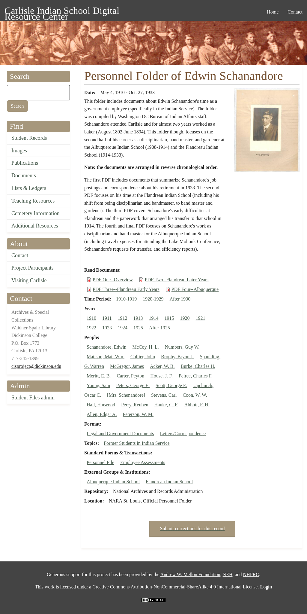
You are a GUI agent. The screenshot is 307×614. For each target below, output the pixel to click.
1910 (91, 318)
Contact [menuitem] (295, 11)
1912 (122, 318)
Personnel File (100, 462)
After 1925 (159, 327)
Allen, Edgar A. (102, 414)
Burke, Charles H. (198, 366)
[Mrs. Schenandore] (126, 395)
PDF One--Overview (113, 279)
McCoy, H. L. (145, 347)
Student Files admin (33, 398)
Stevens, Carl (164, 395)
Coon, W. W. (195, 395)
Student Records (29, 138)
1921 (200, 318)
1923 (107, 327)
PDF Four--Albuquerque (195, 289)
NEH (228, 574)
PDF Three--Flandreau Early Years (126, 289)
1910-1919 (126, 298)
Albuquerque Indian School (113, 481)
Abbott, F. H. (197, 404)
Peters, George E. (133, 385)
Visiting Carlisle (28, 280)
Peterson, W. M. (138, 414)
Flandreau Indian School (169, 481)
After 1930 (180, 298)
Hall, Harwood (101, 404)
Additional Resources (34, 226)
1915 (169, 318)
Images (19, 151)
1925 (138, 327)
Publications (24, 163)
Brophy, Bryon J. (177, 356)
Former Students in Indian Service (137, 443)
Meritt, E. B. (99, 375)
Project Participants (32, 268)
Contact (19, 255)
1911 (107, 318)
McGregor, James (127, 366)
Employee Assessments (142, 462)
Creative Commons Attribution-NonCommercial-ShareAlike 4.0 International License (175, 586)
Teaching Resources (33, 201)
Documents (23, 176)
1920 (184, 318)
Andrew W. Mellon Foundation (190, 574)
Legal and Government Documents (120, 433)
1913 (138, 318)
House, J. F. (161, 375)
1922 (91, 327)
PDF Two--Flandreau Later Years (177, 279)
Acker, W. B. (162, 366)
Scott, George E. (171, 385)
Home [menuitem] (273, 11)
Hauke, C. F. (166, 404)
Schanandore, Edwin (106, 347)
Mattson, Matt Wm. (105, 356)
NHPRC (251, 574)
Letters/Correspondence (183, 433)
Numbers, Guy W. (182, 347)
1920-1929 (153, 298)
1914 (153, 318)
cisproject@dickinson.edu (36, 366)
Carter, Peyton (130, 375)
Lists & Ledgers (28, 188)
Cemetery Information (35, 213)
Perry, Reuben (134, 404)
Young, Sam (98, 385)
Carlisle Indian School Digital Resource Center (61, 11)
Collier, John (142, 356)
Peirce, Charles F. (195, 375)
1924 (122, 327)
